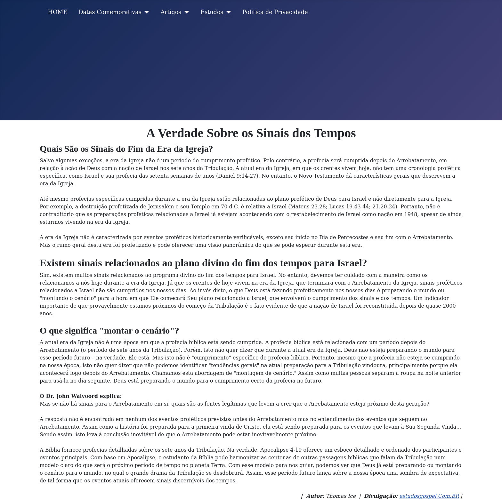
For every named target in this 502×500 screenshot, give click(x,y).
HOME (58, 12)
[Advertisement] (251, 72)
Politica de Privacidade (275, 12)
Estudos (211, 12)
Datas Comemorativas (109, 12)
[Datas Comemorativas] (146, 12)
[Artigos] (185, 12)
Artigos (171, 12)
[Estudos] (227, 12)
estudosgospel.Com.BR (429, 496)
